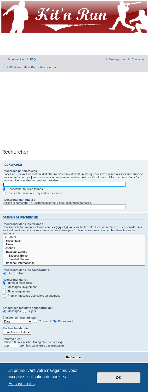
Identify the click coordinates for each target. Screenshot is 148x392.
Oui (7, 273)
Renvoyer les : (12, 339)
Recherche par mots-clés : (21, 170)
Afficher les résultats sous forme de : (28, 307)
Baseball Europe (74, 252)
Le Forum (74, 237)
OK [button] (119, 378)
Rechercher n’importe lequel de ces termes (32, 193)
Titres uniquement (17, 291)
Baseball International (74, 263)
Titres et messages (17, 282)
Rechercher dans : (15, 279)
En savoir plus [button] (21, 384)
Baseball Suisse (74, 259)
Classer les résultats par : (20, 317)
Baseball (74, 248)
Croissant (42, 321)
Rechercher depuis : (16, 328)
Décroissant (63, 321)
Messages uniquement (20, 287)
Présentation (74, 241)
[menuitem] (30, 59)
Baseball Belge (74, 256)
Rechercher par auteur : (19, 199)
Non (19, 273)
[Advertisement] (74, 109)
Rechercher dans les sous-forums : (27, 270)
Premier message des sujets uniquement (31, 295)
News (74, 244)
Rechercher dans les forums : (23, 224)
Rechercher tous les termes (23, 189)
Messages (12, 311)
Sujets (29, 311)
